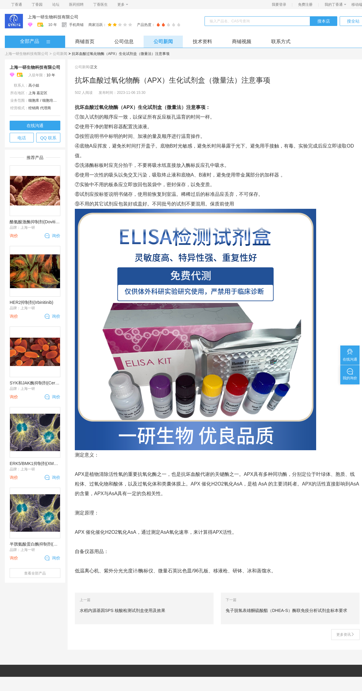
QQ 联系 (48, 137)
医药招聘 (76, 4)
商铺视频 (241, 41)
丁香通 (16, 4)
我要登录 (279, 4)
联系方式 (281, 41)
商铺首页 (84, 41)
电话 (21, 137)
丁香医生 (100, 4)
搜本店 (323, 21)
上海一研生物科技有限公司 (53, 16)
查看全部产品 (35, 573)
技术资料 (202, 41)
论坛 (55, 4)
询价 (56, 235)
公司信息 (124, 41)
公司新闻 (163, 41)
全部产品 (29, 41)
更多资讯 (345, 634)
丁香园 (37, 4)
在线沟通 (35, 125)
